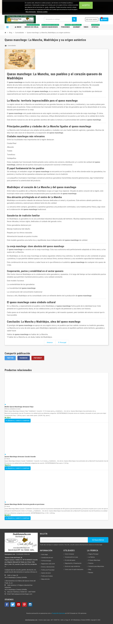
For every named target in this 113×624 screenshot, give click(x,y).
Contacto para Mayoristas (96, 566)
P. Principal (62, 342)
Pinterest (38, 358)
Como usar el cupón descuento (74, 569)
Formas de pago (46, 560)
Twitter (10, 358)
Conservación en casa (71, 557)
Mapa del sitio (45, 579)
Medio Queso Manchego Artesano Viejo (19, 407)
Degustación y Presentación (73, 563)
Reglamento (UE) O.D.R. (48, 564)
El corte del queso (70, 560)
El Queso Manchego (94, 560)
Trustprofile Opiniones (58, 613)
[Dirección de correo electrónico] (64, 540)
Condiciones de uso (47, 557)
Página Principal (93, 554)
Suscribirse (98, 540)
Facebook (23, 358)
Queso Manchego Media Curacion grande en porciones (24, 504)
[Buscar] (60, 19)
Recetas (90, 572)
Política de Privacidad (47, 570)
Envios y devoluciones (47, 567)
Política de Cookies (47, 576)
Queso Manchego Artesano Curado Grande (20, 456)
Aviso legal (44, 554)
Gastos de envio (46, 573)
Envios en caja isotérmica (72, 566)
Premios (90, 563)
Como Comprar (69, 554)
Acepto (86, 5)
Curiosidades (12, 45)
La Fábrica (91, 557)
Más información (31, 11)
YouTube (18, 604)
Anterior (50, 342)
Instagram (30, 604)
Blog (89, 569)
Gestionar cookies (42, 11)
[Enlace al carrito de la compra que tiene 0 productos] (104, 19)
